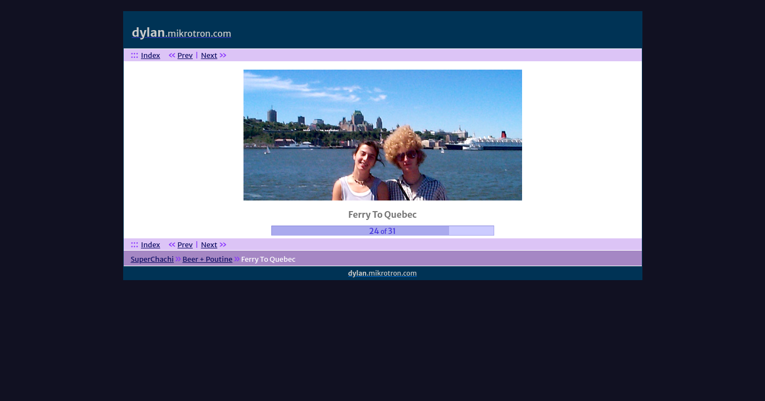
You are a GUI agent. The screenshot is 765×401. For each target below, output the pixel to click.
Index (150, 55)
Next (209, 55)
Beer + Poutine (207, 259)
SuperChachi (151, 259)
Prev (185, 55)
